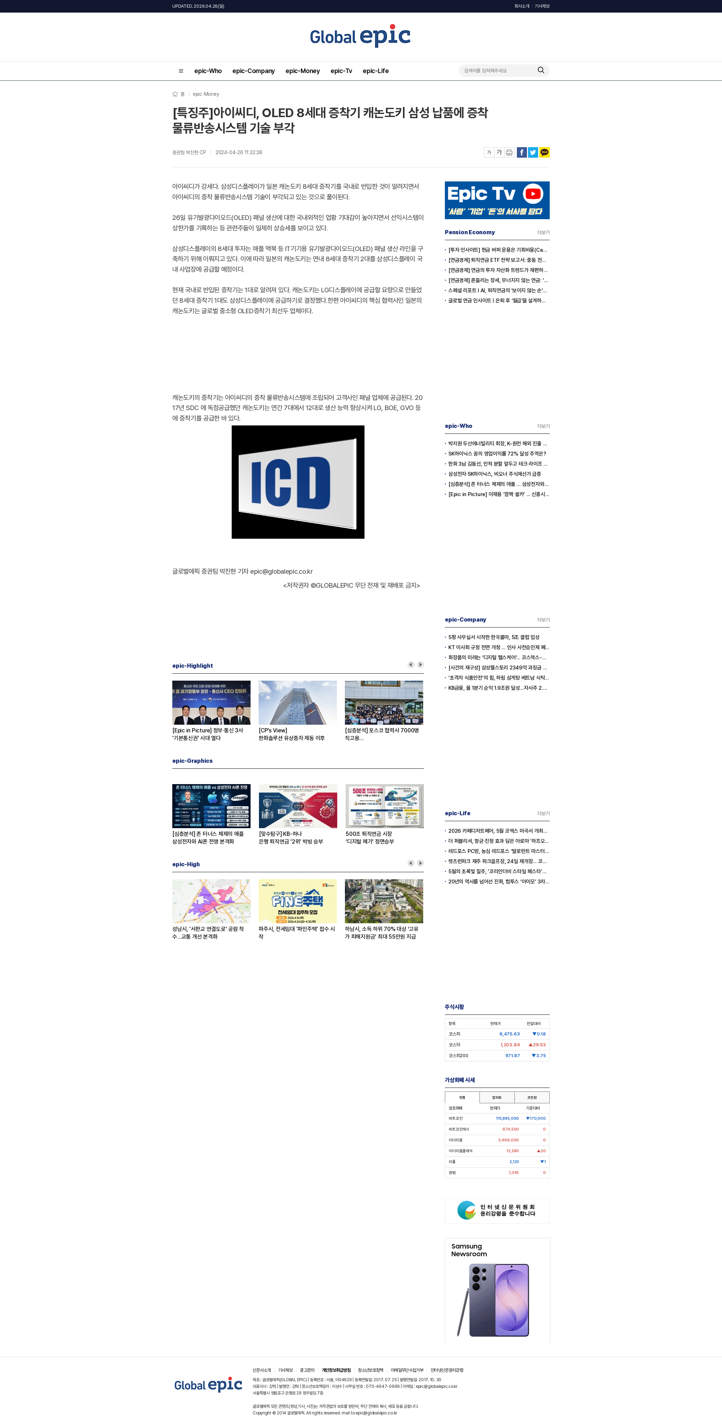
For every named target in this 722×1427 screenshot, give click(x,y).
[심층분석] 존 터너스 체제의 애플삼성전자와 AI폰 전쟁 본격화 (208, 838)
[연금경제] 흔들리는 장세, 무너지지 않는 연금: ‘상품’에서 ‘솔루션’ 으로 (499, 280)
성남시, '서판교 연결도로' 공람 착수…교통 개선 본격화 (208, 933)
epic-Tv (341, 70)
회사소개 (521, 6)
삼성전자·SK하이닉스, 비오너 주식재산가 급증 (494, 474)
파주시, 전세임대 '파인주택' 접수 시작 (297, 933)
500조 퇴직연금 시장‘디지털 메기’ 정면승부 (370, 838)
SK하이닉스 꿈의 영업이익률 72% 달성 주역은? (497, 454)
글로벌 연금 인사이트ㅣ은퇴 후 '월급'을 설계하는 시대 (499, 300)
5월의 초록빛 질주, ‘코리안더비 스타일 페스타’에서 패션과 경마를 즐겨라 (499, 871)
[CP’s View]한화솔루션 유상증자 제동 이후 (292, 734)
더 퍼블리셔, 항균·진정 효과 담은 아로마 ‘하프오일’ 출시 (499, 841)
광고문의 (307, 1370)
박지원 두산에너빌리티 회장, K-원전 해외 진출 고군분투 (499, 443)
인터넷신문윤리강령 (447, 1370)
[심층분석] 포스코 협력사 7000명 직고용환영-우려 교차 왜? (382, 734)
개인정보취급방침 (336, 1370)
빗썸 (462, 1097)
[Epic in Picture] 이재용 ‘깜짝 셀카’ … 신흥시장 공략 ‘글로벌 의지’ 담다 (499, 494)
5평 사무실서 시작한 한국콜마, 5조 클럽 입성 (494, 637)
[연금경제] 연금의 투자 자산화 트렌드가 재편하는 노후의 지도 (499, 270)
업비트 (496, 1097)
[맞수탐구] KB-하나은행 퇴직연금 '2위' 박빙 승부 (291, 838)
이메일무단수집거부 (407, 1370)
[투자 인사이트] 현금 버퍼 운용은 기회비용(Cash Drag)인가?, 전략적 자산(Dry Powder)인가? (499, 250)
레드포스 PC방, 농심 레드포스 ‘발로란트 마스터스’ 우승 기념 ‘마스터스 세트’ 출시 (499, 851)
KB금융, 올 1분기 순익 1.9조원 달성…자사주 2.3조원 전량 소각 (499, 688)
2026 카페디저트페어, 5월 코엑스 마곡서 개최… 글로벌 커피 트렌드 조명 (499, 831)
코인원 (531, 1097)
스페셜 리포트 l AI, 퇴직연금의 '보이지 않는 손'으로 (499, 290)
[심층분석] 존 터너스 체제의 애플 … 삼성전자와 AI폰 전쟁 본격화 (499, 484)
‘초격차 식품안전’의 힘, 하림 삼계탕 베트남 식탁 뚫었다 (499, 678)
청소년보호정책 (370, 1370)
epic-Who (208, 70)
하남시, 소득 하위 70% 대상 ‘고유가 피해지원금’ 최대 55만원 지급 (382, 933)
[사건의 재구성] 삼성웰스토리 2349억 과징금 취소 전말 (499, 668)
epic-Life (376, 70)
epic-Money (303, 70)
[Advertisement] (298, 353)
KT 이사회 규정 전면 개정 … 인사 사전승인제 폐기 (499, 647)
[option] (215, 711)
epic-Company (253, 70)
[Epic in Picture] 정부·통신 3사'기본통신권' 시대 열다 (207, 734)
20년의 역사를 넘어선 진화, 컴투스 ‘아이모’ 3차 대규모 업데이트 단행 (499, 882)
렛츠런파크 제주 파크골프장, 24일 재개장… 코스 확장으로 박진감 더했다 (499, 861)
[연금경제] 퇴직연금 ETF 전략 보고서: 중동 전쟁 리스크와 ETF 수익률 (499, 260)
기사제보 (542, 6)
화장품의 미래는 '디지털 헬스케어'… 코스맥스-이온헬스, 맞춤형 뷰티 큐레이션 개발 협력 (499, 657)
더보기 (543, 232)
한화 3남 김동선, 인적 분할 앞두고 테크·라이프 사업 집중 (499, 464)
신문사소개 (262, 1370)
